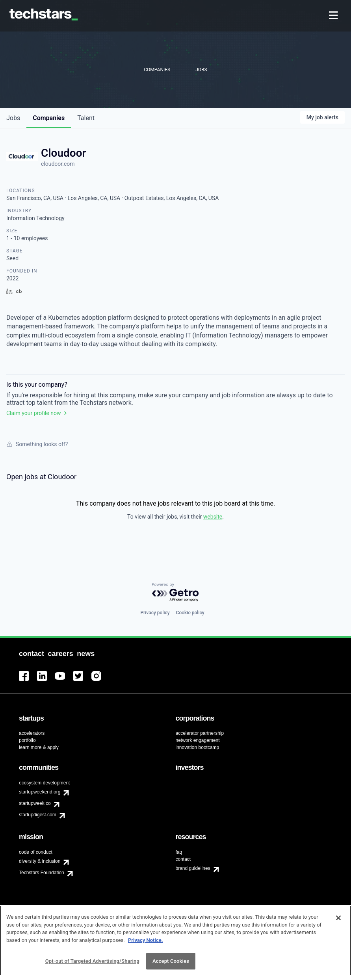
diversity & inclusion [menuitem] (39, 861)
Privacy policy (154, 612)
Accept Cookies (170, 965)
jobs (13, 118)
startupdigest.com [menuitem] (37, 814)
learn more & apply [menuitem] (39, 747)
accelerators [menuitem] (32, 733)
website (212, 516)
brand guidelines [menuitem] (193, 868)
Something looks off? (37, 444)
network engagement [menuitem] (198, 740)
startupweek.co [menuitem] (35, 803)
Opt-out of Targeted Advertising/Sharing (92, 965)
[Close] (338, 922)
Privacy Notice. (145, 944)
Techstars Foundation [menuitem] (41, 872)
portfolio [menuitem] (27, 740)
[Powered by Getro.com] (175, 592)
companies (49, 118)
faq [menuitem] (179, 852)
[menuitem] (334, 16)
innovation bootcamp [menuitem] (197, 747)
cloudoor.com (57, 164)
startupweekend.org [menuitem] (39, 792)
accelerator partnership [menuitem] (200, 733)
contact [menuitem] (183, 859)
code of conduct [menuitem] (35, 852)
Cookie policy (190, 612)
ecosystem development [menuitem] (44, 783)
